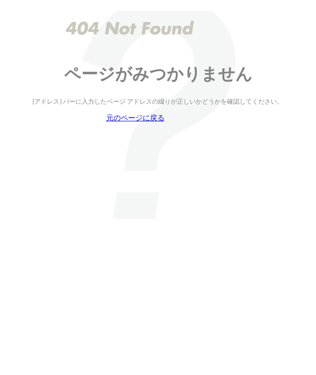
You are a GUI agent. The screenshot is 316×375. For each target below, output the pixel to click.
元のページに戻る (135, 118)
